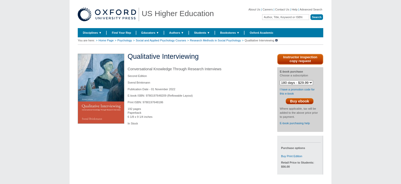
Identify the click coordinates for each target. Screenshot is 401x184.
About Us (254, 9)
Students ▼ (202, 32)
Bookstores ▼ (230, 32)
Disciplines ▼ (92, 32)
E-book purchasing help (295, 123)
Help (294, 9)
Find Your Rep (121, 32)
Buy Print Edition (291, 156)
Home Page (106, 40)
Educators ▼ (150, 32)
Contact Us (282, 9)
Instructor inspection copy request (300, 59)
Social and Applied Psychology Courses (161, 40)
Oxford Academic (261, 32)
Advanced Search (311, 9)
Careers (268, 9)
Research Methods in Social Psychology (215, 40)
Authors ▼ (176, 32)
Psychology (124, 40)
